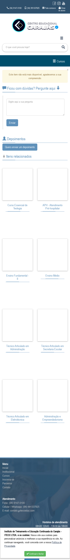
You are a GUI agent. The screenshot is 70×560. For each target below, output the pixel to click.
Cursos (59, 61)
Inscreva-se (8, 479)
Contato (6, 487)
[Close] (67, 70)
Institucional (8, 471)
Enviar (12, 122)
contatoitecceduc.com (22, 510)
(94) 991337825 (31, 506)
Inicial (5, 467)
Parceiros (7, 483)
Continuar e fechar (35, 553)
